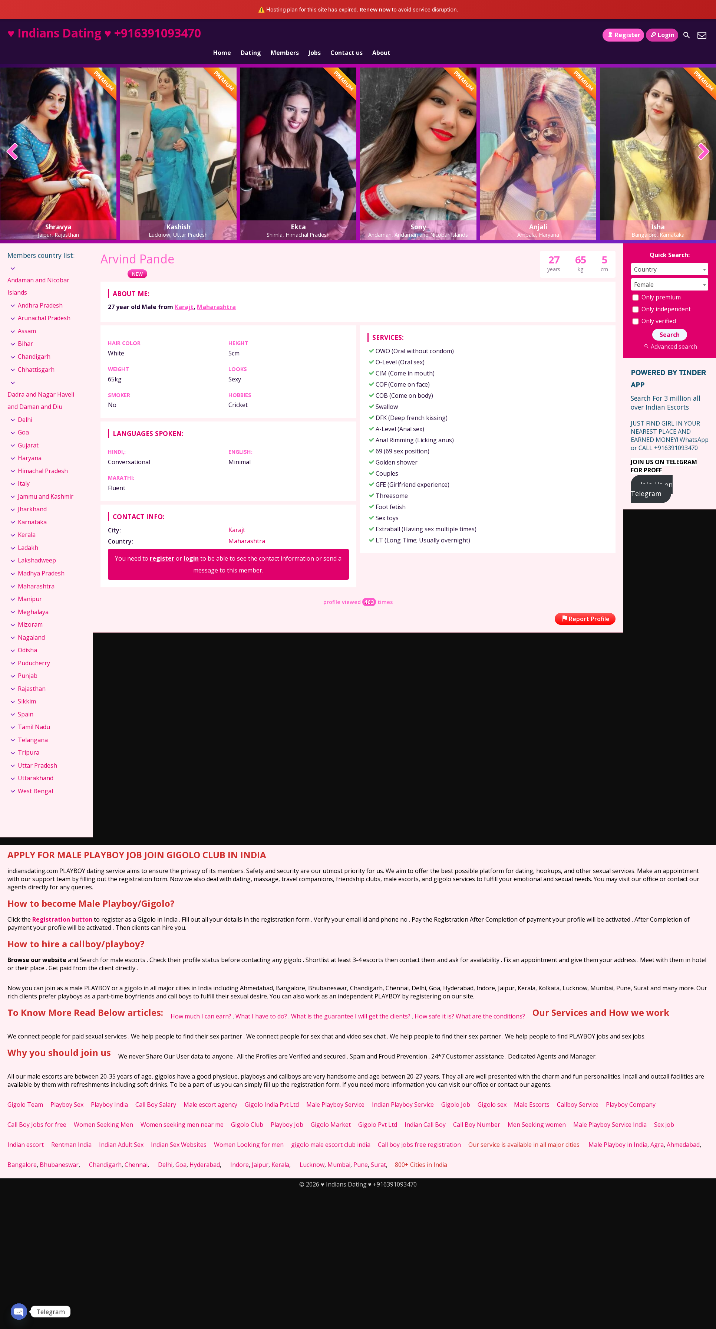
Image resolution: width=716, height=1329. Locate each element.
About (381, 35)
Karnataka (32, 509)
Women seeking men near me (182, 1112)
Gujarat (28, 433)
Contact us (346, 35)
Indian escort (25, 1132)
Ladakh (28, 535)
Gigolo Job (455, 1092)
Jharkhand (32, 496)
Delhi (25, 407)
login (191, 546)
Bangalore (22, 1152)
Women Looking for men (249, 1132)
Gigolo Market (331, 1112)
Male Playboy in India (617, 1132)
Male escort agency (210, 1092)
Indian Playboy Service (403, 1092)
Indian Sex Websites (179, 1132)
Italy (24, 471)
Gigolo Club (247, 1112)
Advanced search (669, 334)
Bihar (25, 331)
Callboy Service (577, 1092)
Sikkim (27, 689)
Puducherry (34, 650)
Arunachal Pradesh (44, 305)
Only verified (654, 308)
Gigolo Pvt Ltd (377, 1112)
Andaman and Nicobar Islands (38, 273)
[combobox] (670, 256)
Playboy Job (287, 1112)
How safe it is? (434, 1004)
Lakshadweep (37, 548)
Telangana (33, 727)
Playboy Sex (66, 1092)
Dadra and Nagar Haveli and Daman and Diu (40, 388)
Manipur (30, 586)
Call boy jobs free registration (419, 1132)
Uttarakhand (35, 765)
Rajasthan (32, 676)
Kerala (27, 522)
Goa (23, 420)
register (162, 546)
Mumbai (338, 1152)
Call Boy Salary (155, 1092)
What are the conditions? (490, 1004)
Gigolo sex (492, 1092)
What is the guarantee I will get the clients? (350, 1004)
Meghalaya (33, 599)
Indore (239, 1152)
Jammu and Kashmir (45, 484)
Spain (25, 702)
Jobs (314, 35)
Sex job (664, 1112)
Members (285, 35)
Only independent (661, 296)
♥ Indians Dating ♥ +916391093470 (104, 33)
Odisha (27, 637)
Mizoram (30, 612)
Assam (27, 318)
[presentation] (12, 139)
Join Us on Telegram (652, 476)
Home (222, 35)
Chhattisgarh (36, 356)
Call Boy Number (476, 1112)
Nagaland (31, 624)
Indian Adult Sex (121, 1132)
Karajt (184, 294)
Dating (251, 35)
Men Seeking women (537, 1112)
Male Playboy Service (335, 1092)
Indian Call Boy (425, 1112)
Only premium (656, 284)
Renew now (375, 9)
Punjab (27, 663)
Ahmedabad (683, 1132)
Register (623, 35)
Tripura (28, 740)
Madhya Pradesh (41, 561)
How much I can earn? (201, 1004)
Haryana (30, 445)
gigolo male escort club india (330, 1132)
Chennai (136, 1152)
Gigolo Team (25, 1092)
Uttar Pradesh (37, 753)
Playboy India (109, 1092)
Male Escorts (532, 1092)
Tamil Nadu (34, 714)
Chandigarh (34, 344)
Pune (360, 1152)
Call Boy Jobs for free (36, 1112)
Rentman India (71, 1132)
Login (662, 35)
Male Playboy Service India (610, 1112)
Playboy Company (631, 1092)
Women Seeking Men (103, 1112)
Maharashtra (216, 294)
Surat (378, 1152)
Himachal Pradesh (43, 458)
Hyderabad (204, 1152)
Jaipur (260, 1152)
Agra (657, 1132)
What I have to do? (261, 1004)
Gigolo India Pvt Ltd (272, 1092)
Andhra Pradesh (40, 293)
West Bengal (35, 778)
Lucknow (312, 1152)
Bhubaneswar (59, 1152)
